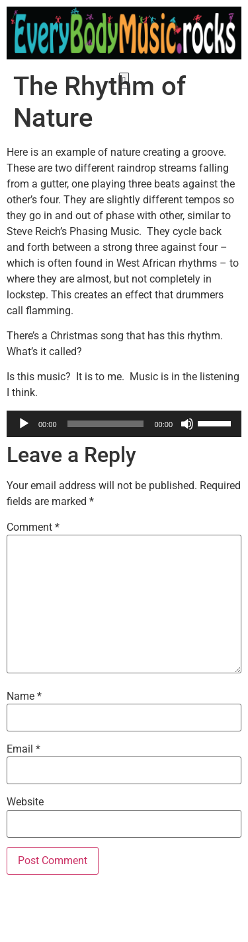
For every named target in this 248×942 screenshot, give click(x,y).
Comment (33, 564)
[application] (124, 461)
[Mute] (187, 460)
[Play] (23, 460)
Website (25, 839)
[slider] (105, 460)
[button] (124, 81)
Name (24, 732)
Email (23, 786)
